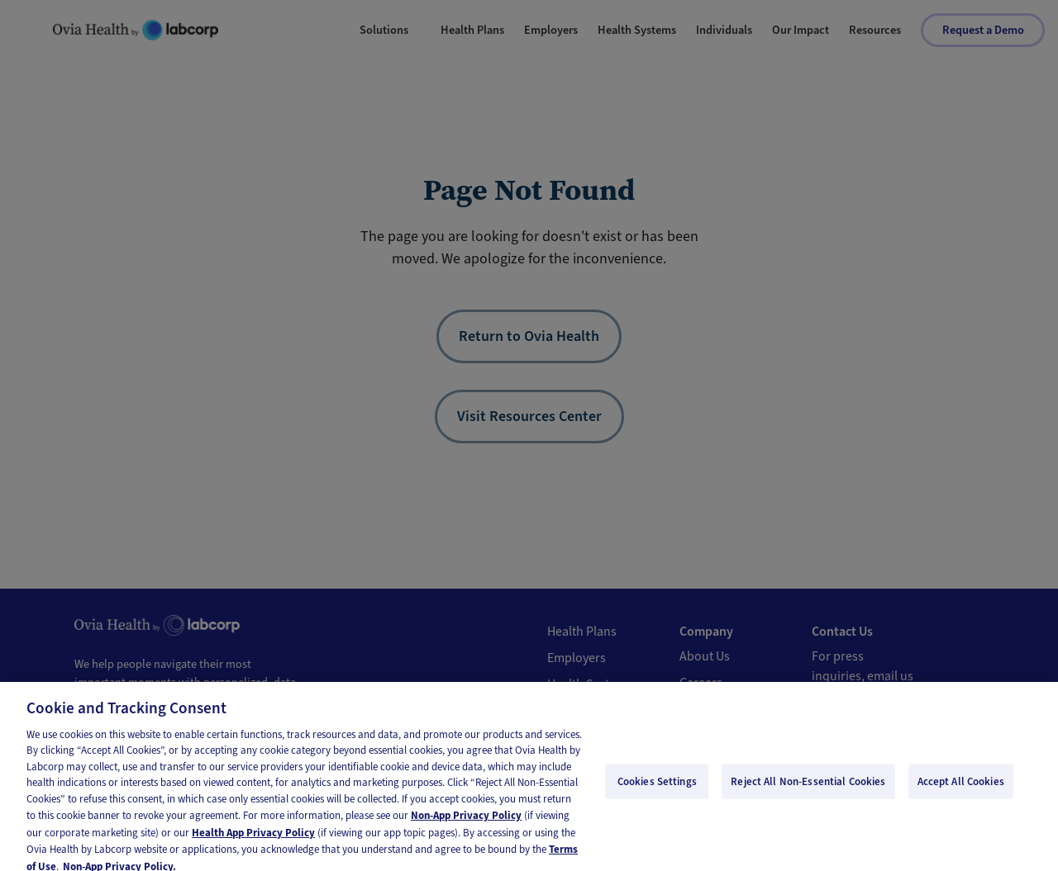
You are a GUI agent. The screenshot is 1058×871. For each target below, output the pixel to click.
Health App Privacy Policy (253, 840)
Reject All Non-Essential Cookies (808, 789)
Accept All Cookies (960, 789)
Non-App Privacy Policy (466, 823)
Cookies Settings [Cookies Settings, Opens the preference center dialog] (657, 789)
